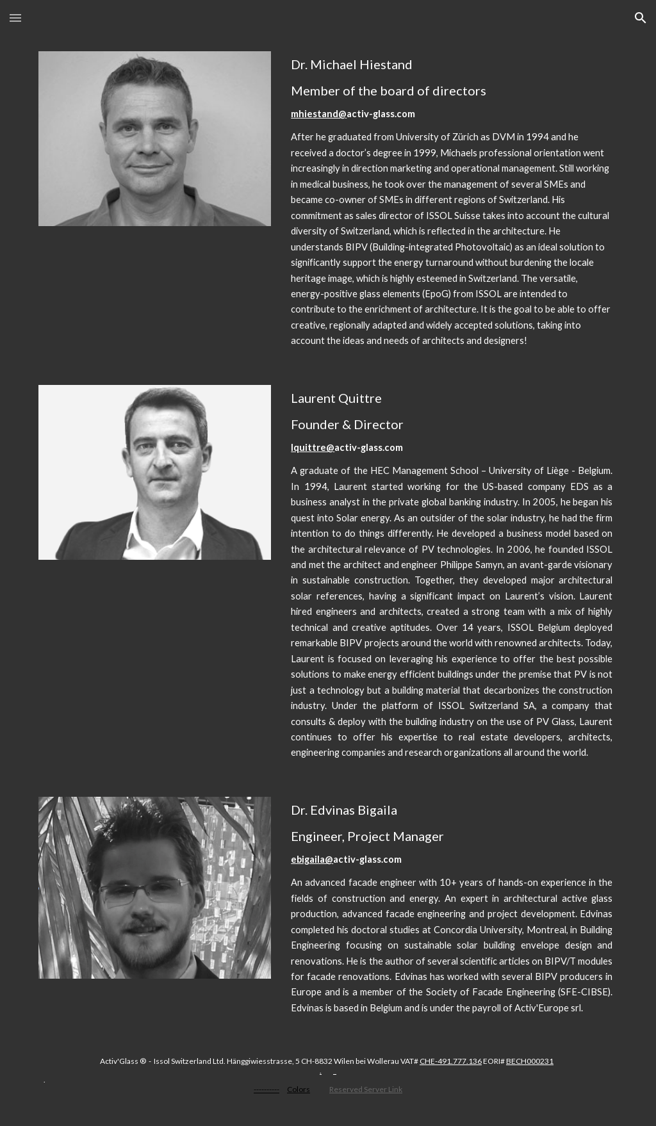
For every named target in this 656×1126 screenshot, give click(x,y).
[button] (15, 17)
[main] (452, 202)
